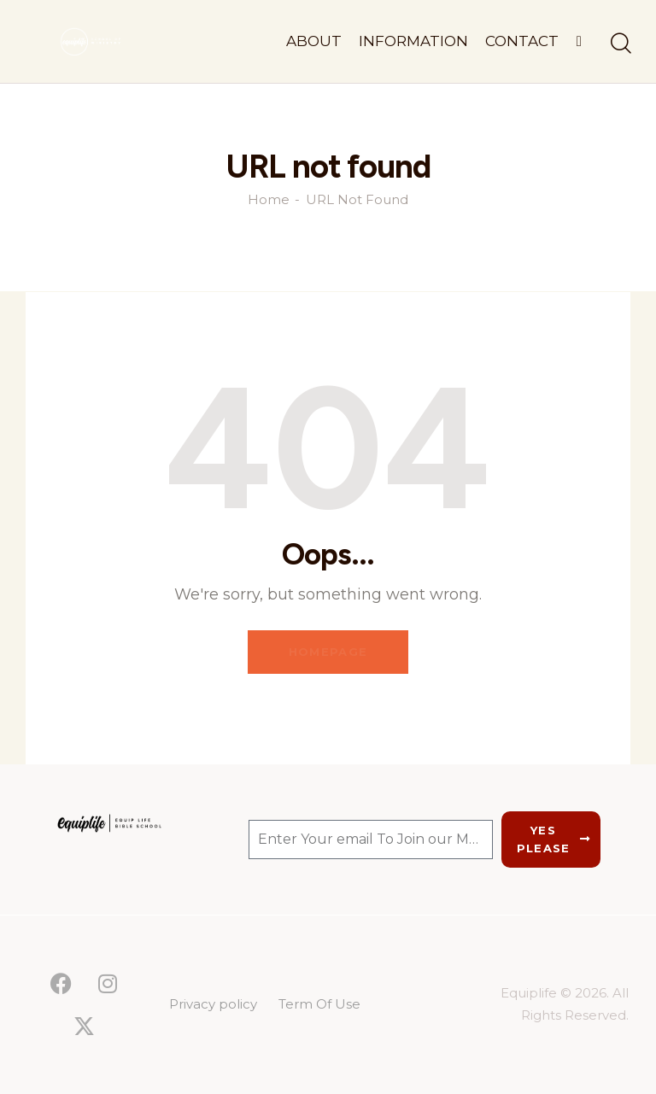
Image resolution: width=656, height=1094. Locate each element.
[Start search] (619, 44)
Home (269, 200)
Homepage (328, 651)
